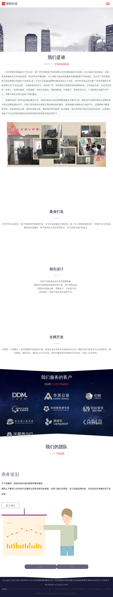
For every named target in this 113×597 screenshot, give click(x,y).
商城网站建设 (36, 589)
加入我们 (10, 505)
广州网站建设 (14, 589)
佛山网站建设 (25, 589)
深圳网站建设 (47, 589)
